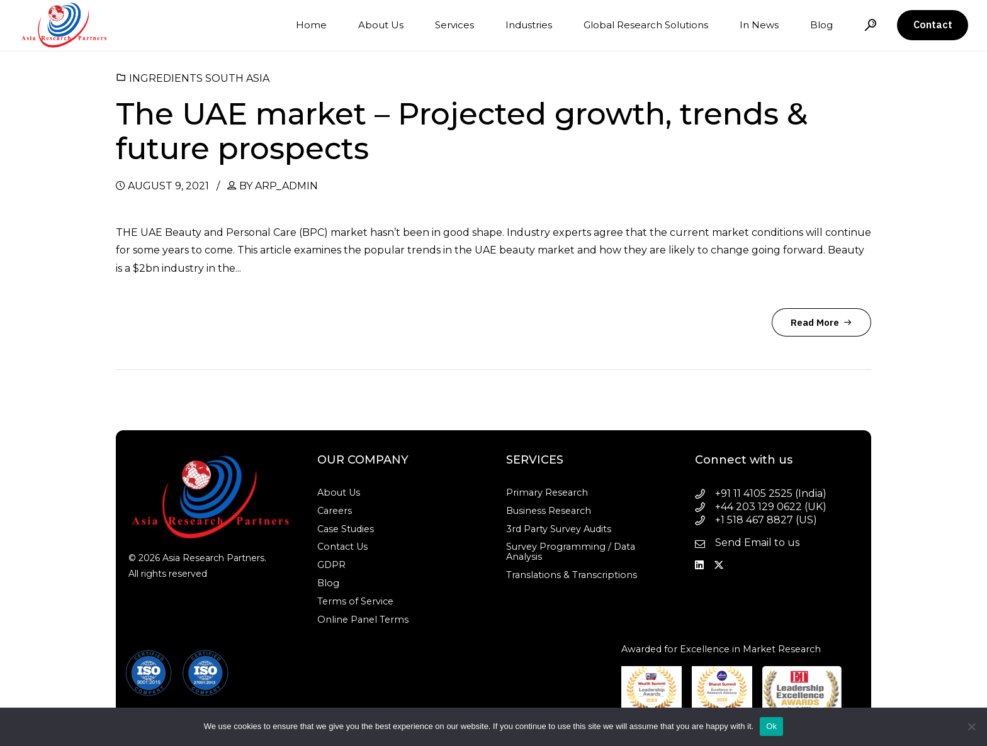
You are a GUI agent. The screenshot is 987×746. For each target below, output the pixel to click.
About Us (380, 25)
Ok (771, 726)
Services (454, 25)
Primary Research (547, 492)
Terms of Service (355, 601)
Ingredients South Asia (199, 78)
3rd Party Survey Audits (558, 529)
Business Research (548, 510)
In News (759, 25)
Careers (334, 510)
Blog (821, 25)
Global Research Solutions (646, 25)
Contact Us (342, 546)
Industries (528, 25)
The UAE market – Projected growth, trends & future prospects (462, 131)
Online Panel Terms (363, 619)
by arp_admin (278, 186)
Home (311, 25)
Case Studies (345, 529)
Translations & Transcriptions (571, 575)
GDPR (331, 565)
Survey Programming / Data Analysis (570, 551)
